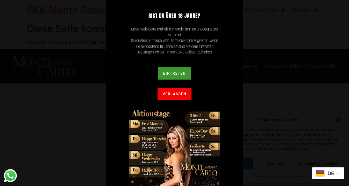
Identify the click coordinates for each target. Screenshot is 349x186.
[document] (174, 93)
